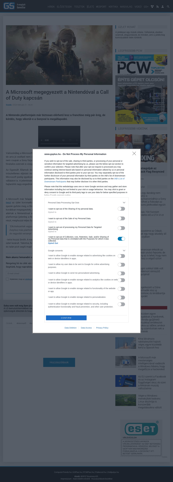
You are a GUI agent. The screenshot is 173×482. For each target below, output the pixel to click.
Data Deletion (71, 328)
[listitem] (86, 202)
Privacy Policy (102, 328)
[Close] (135, 154)
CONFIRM (66, 318)
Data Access (86, 328)
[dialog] (87, 241)
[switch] (121, 209)
